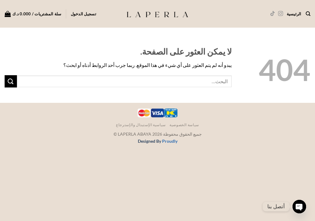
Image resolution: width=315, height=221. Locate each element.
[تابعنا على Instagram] (280, 14)
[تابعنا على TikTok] (272, 14)
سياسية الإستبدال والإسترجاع (141, 124)
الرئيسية (294, 13)
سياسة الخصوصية (184, 124)
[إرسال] (11, 81)
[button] (83, 13)
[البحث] (308, 14)
